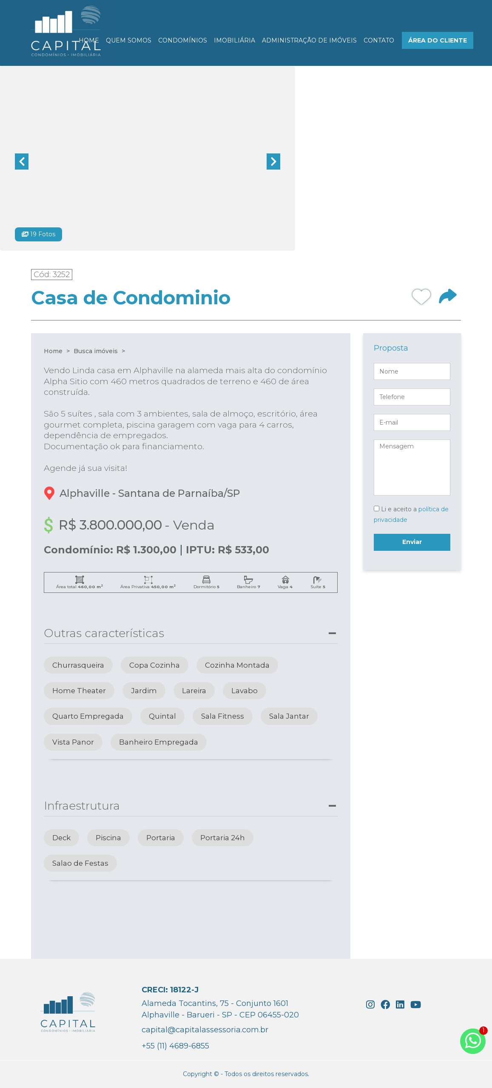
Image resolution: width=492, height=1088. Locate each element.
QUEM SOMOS (128, 40)
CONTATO (379, 40)
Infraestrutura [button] (82, 806)
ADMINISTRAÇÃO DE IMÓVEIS (309, 40)
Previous (21, 161)
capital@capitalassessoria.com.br (205, 1029)
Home (53, 351)
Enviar (412, 542)
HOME (89, 40)
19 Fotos (38, 234)
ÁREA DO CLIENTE (437, 40)
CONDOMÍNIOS (182, 40)
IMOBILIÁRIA (234, 40)
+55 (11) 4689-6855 (175, 1046)
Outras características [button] (104, 633)
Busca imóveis (96, 351)
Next (273, 161)
